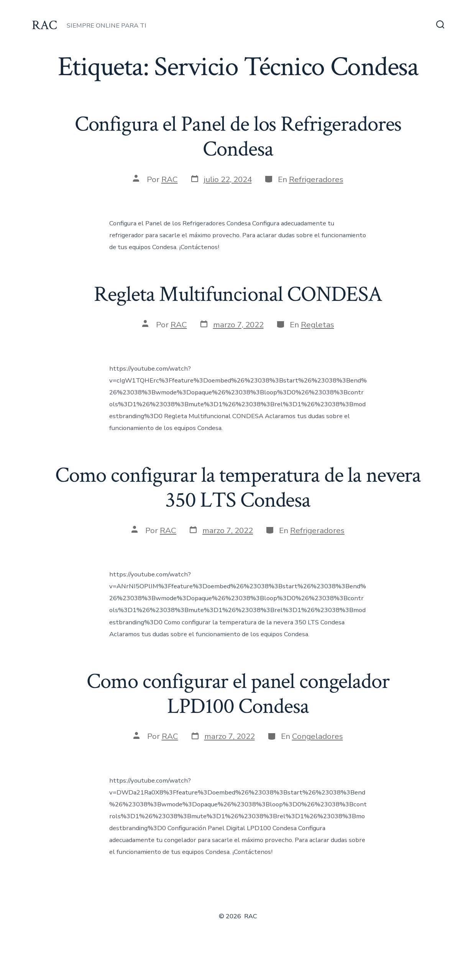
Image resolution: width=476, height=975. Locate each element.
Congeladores (317, 736)
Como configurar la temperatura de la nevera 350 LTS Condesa (238, 487)
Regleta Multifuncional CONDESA (238, 294)
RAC (169, 179)
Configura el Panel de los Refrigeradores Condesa (238, 136)
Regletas (317, 324)
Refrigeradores (316, 179)
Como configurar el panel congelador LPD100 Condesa (238, 694)
